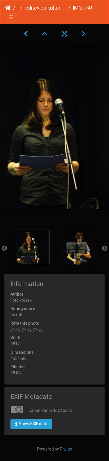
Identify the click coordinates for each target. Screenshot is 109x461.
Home (8, 8)
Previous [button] (4, 248)
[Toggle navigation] (11, 17)
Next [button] (105, 248)
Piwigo (66, 449)
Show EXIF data (31, 423)
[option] (32, 247)
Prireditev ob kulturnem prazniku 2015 (41, 8)
